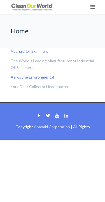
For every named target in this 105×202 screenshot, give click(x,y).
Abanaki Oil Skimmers (29, 51)
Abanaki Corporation (52, 126)
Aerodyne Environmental (32, 77)
